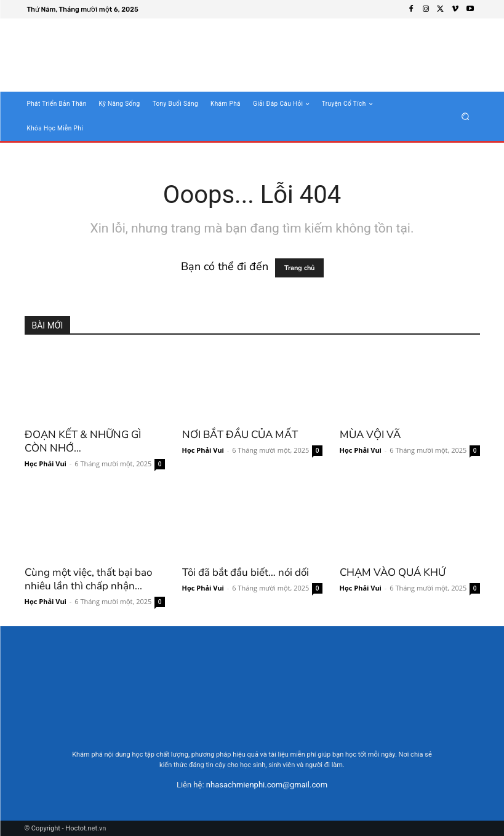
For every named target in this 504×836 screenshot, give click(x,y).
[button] (465, 117)
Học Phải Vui (45, 463)
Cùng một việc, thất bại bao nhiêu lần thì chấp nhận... (88, 579)
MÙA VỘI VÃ (370, 435)
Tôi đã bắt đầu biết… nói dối (245, 572)
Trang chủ (299, 268)
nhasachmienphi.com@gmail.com (266, 784)
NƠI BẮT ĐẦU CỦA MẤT (240, 435)
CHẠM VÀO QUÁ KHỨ (393, 572)
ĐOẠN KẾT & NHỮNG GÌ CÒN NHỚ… (83, 441)
